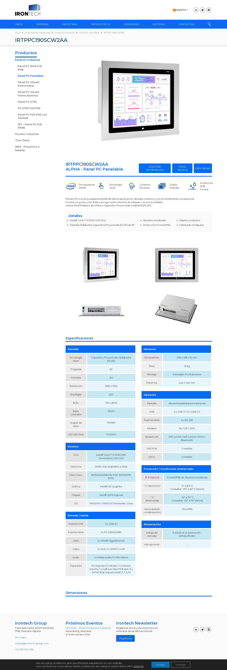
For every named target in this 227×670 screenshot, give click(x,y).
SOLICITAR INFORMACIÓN (155, 168)
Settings (181, 664)
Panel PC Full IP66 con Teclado (32, 116)
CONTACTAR (186, 24)
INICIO (19, 24)
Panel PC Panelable (30, 75)
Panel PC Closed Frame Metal (28, 84)
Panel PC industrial (27, 59)
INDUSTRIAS (69, 24)
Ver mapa (20, 637)
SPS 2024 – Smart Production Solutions (88, 627)
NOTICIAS (159, 24)
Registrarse (125, 638)
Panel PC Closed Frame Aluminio (28, 93)
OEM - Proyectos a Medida (27, 148)
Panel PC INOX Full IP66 (30, 67)
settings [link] (137, 666)
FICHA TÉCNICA (182, 168)
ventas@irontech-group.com (32, 643)
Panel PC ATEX (27, 101)
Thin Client (22, 140)
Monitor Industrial (27, 134)
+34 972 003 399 (24, 649)
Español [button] (179, 9)
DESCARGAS (131, 24)
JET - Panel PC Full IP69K (30, 126)
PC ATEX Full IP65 (29, 108)
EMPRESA (42, 24)
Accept (159, 664)
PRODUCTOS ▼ (100, 24)
